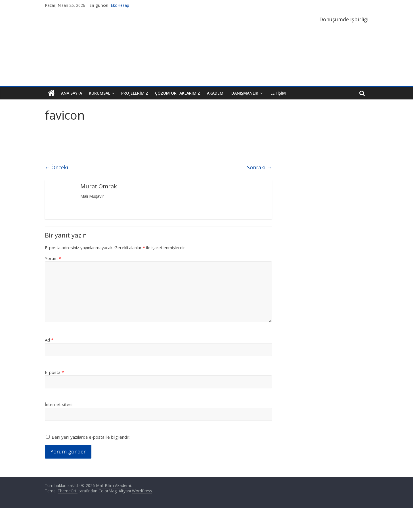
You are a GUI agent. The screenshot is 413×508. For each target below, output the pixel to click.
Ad (49, 340)
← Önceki (56, 167)
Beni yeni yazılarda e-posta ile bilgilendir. (91, 437)
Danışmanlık (244, 93)
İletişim (277, 93)
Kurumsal (99, 93)
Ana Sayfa (71, 93)
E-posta (54, 372)
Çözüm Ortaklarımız (177, 93)
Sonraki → (259, 167)
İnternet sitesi (58, 404)
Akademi (216, 93)
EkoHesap (120, 5)
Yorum (53, 258)
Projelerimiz (134, 93)
